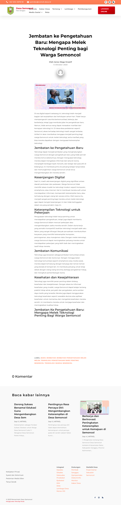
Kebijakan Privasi (13, 472)
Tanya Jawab (11, 482)
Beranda (33, 9)
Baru (43, 358)
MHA (58, 486)
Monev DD (61, 491)
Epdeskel (60, 480)
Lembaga (69, 9)
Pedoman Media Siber (15, 478)
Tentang (56, 9)
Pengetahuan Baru (61, 360)
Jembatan (51, 358)
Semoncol (39, 363)
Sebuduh (90, 473)
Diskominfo (76, 478)
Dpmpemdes (76, 475)
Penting (75, 360)
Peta (47, 12)
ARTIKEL (60, 30)
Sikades (60, 473)
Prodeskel (61, 478)
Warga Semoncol (63, 363)
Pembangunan (85, 9)
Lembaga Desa (63, 489)
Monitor (74, 480)
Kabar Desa (44, 9)
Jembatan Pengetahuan (68, 358)
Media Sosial (35, 12)
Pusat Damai (91, 470)
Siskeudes (61, 475)
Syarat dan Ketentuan (15, 475)
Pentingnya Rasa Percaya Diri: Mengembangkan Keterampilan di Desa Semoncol (59, 411)
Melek (83, 358)
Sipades (60, 470)
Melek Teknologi (42, 360)
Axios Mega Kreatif (63, 62)
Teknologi (50, 363)
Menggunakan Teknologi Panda (15, 501)
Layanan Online (105, 10)
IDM (58, 483)
